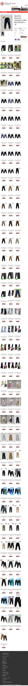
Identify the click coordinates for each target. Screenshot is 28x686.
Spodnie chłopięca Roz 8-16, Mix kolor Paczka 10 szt (17, 426)
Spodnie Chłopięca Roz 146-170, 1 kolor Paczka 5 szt (3, 283)
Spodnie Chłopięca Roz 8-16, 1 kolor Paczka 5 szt (4, 195)
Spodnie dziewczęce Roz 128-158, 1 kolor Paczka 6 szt (11, 373)
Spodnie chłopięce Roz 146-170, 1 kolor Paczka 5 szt (4, 55)
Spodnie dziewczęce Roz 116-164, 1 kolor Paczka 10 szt (11, 301)
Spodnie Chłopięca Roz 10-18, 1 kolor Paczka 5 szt (18, 178)
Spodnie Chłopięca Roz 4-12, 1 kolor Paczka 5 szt (4, 248)
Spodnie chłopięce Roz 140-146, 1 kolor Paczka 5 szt (17, 55)
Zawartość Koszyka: (15, 7)
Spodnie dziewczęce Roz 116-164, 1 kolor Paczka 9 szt (18, 301)
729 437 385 (5, 679)
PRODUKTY (4, 665)
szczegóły (3, 75)
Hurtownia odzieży (5, 672)
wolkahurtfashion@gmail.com (7, 682)
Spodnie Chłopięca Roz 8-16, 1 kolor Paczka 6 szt (4, 143)
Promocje (4, 668)
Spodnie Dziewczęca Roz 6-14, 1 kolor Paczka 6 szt (11, 391)
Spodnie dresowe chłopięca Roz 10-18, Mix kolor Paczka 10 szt (10, 480)
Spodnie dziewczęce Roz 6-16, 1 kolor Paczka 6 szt (4, 318)
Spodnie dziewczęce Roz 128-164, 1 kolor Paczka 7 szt (11, 337)
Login (23, 7)
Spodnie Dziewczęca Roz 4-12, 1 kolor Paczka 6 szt (11, 409)
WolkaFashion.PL (11, 684)
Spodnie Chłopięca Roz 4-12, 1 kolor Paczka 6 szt (11, 90)
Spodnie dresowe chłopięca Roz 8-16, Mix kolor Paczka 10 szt (11, 517)
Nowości (4, 670)
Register (26, 7)
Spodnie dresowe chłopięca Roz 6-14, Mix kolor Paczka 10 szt (4, 517)
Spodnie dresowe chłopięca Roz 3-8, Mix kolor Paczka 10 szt (17, 462)
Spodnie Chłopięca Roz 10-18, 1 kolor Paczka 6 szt (18, 90)
